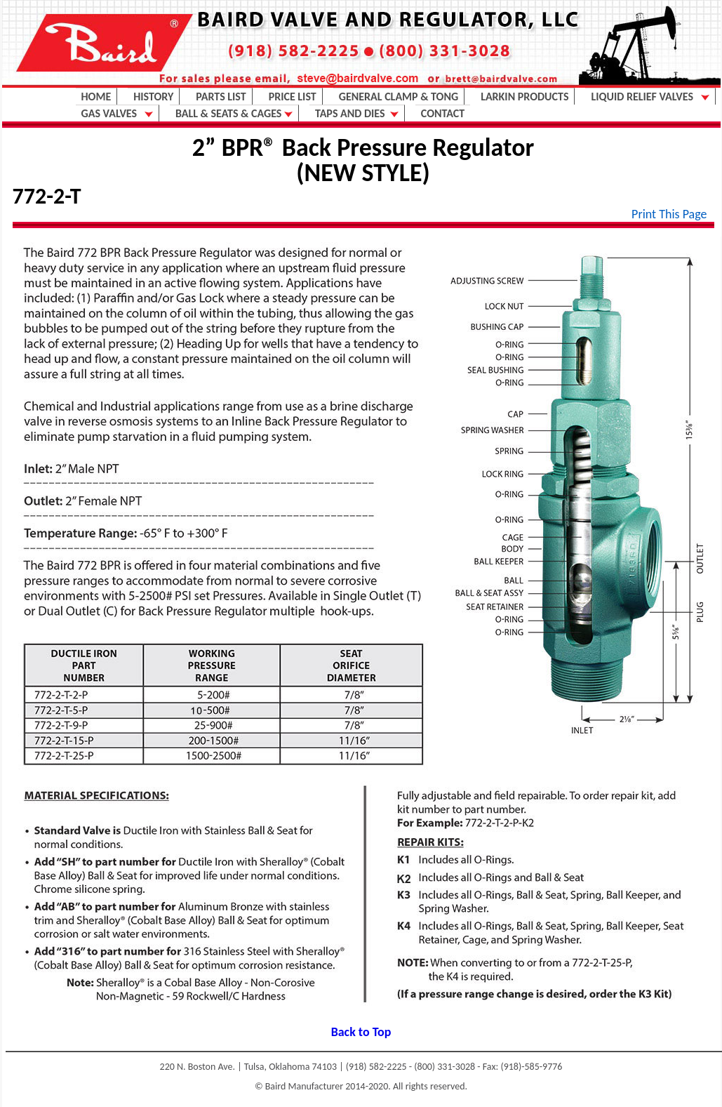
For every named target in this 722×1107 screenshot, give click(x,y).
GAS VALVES (117, 113)
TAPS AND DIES (357, 113)
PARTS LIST (221, 96)
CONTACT (442, 113)
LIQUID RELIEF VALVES (650, 96)
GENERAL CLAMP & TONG (398, 96)
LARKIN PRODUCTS (524, 96)
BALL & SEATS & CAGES (234, 113)
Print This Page (669, 214)
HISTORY (153, 96)
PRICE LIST (292, 96)
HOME (96, 96)
